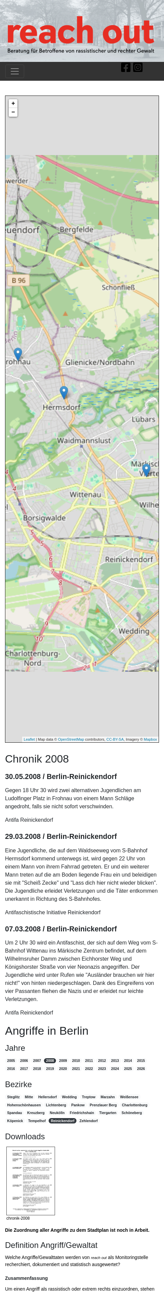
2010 (76, 1061)
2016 (11, 1069)
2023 (102, 1069)
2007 (37, 1061)
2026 (141, 1069)
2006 (24, 1061)
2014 (128, 1061)
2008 (50, 1061)
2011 (89, 1061)
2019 (50, 1069)
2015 (141, 1061)
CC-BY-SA (115, 739)
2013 (115, 1061)
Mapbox (150, 739)
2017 (24, 1069)
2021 (76, 1069)
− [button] (13, 112)
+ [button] (13, 104)
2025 (128, 1069)
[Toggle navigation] (14, 71)
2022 (89, 1069)
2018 (37, 1069)
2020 (63, 1069)
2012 (102, 1061)
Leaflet (29, 739)
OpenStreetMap (71, 739)
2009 (63, 1061)
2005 (11, 1061)
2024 (115, 1069)
